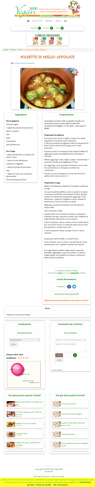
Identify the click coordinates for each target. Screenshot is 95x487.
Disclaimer (49, 471)
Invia (59, 360)
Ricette (38, 20)
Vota (13, 344)
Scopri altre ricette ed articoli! (66, 294)
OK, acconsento (60, 485)
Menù (49, 20)
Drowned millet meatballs (22, 63)
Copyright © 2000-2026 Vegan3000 (49, 469)
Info (59, 20)
